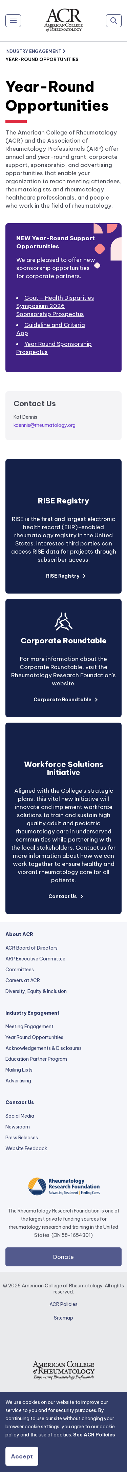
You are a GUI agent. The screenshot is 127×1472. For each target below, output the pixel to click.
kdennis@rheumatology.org (45, 425)
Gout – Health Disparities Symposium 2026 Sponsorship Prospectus (55, 306)
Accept (22, 1456)
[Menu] (13, 20)
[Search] (114, 20)
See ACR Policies (94, 1435)
